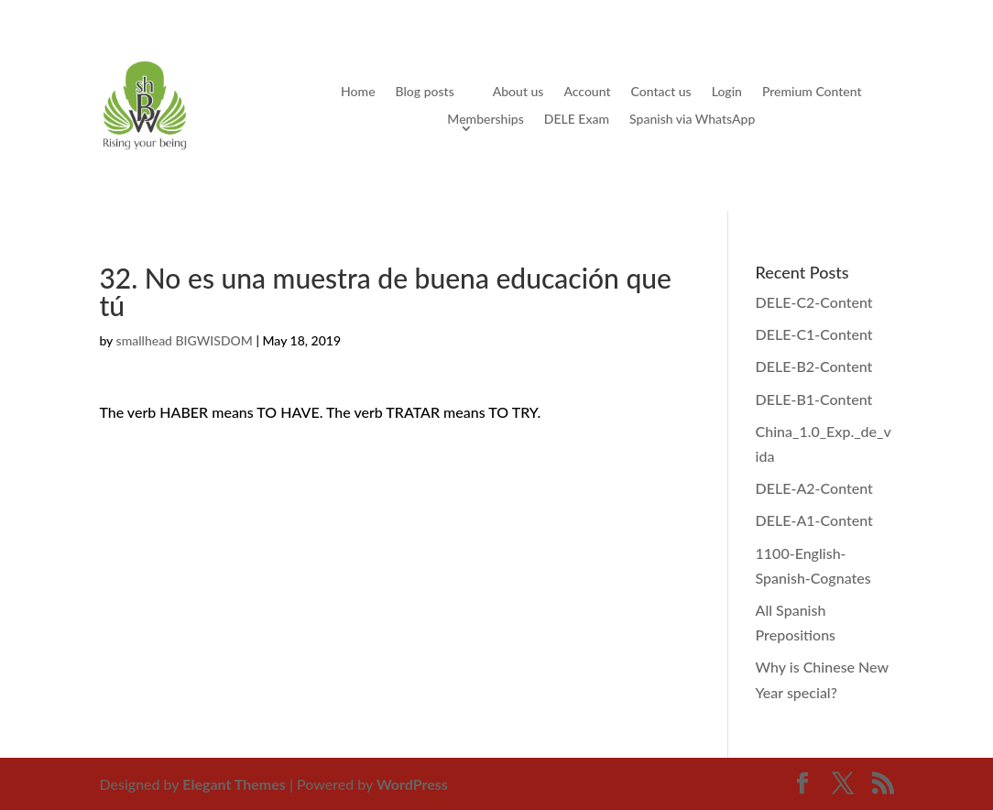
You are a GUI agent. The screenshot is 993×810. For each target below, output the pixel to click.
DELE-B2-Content (814, 366)
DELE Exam (576, 119)
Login (727, 92)
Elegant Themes (234, 784)
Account (586, 92)
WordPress (412, 784)
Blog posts (425, 92)
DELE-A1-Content (814, 520)
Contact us (661, 92)
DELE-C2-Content (814, 302)
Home (358, 92)
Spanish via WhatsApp (692, 119)
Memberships (485, 119)
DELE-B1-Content (814, 399)
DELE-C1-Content (814, 334)
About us (518, 92)
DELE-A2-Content (814, 488)
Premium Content (812, 92)
